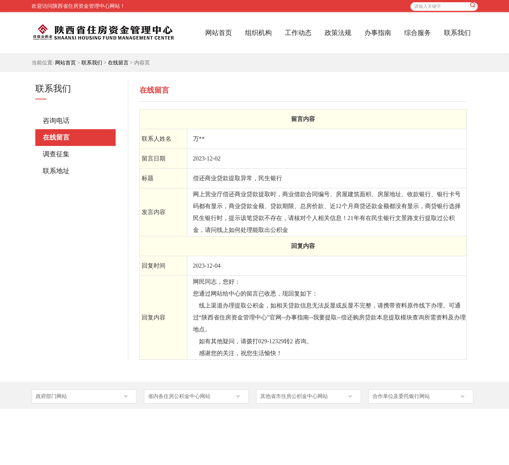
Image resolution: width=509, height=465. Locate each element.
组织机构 (258, 32)
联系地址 (56, 171)
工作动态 (298, 32)
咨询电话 (56, 120)
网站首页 (218, 32)
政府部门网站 (51, 396)
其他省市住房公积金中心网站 (294, 396)
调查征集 (56, 154)
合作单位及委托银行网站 (401, 396)
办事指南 (377, 32)
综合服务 (417, 32)
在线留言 (118, 63)
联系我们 (457, 32)
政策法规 (338, 32)
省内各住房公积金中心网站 (179, 396)
